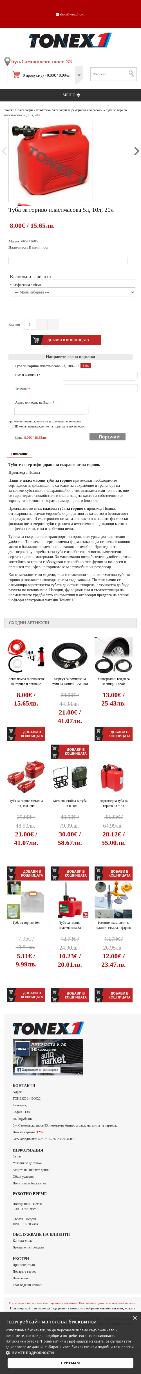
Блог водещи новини (27, 1285)
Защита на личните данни (31, 1170)
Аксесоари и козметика (34, 110)
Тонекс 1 (10, 110)
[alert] (70, 1343)
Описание (19, 454)
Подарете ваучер (24, 1271)
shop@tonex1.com (70, 14)
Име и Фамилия (28, 375)
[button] (70, 1352)
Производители (24, 1265)
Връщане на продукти (28, 1247)
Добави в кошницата (32, 734)
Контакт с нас (22, 1241)
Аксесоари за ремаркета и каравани (77, 110)
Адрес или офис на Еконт (34, 402)
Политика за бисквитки (29, 1183)
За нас (17, 1156)
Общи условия (23, 1177)
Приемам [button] (70, 1363)
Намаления (21, 1278)
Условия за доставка (27, 1163)
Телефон (22, 389)
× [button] (135, 1318)
